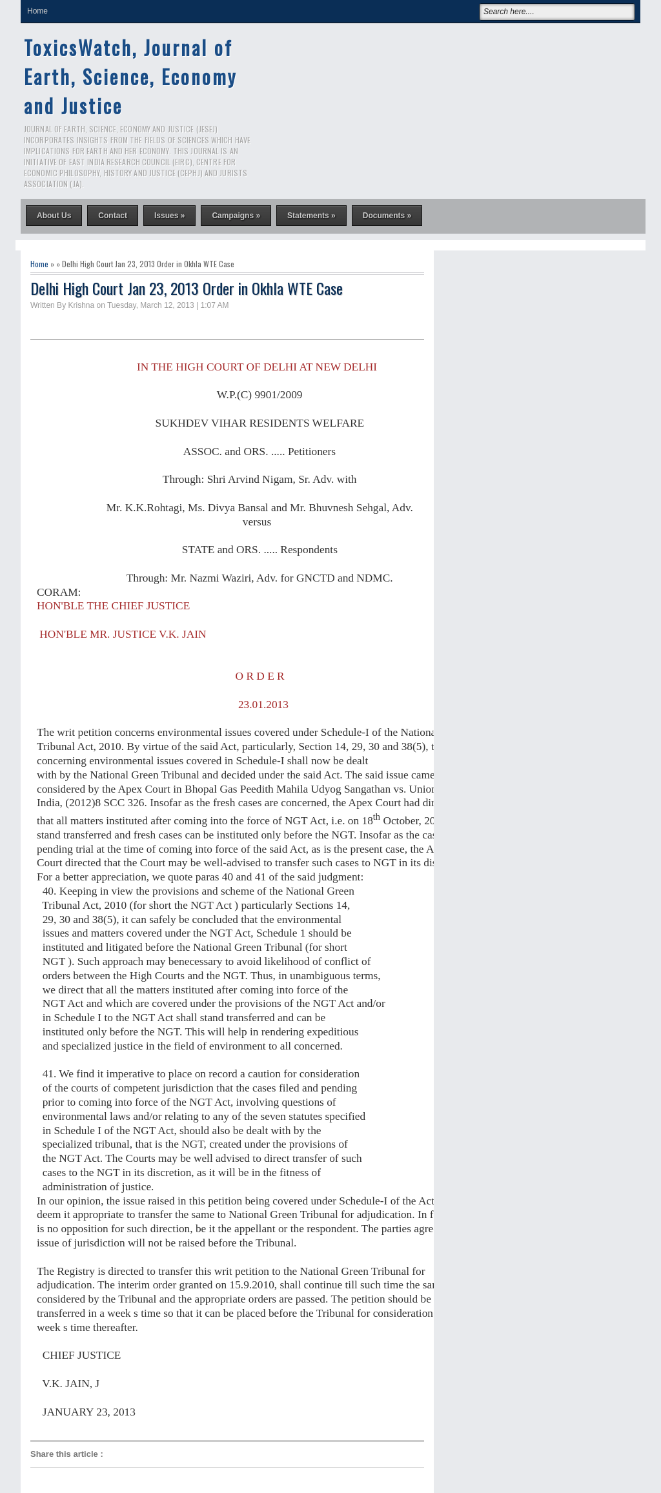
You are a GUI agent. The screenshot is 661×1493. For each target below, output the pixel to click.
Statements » (311, 215)
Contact (112, 215)
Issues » (169, 215)
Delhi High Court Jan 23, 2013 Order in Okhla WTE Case (186, 288)
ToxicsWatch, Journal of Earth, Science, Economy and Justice (130, 76)
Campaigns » (236, 215)
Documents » (387, 215)
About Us (54, 215)
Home (37, 10)
